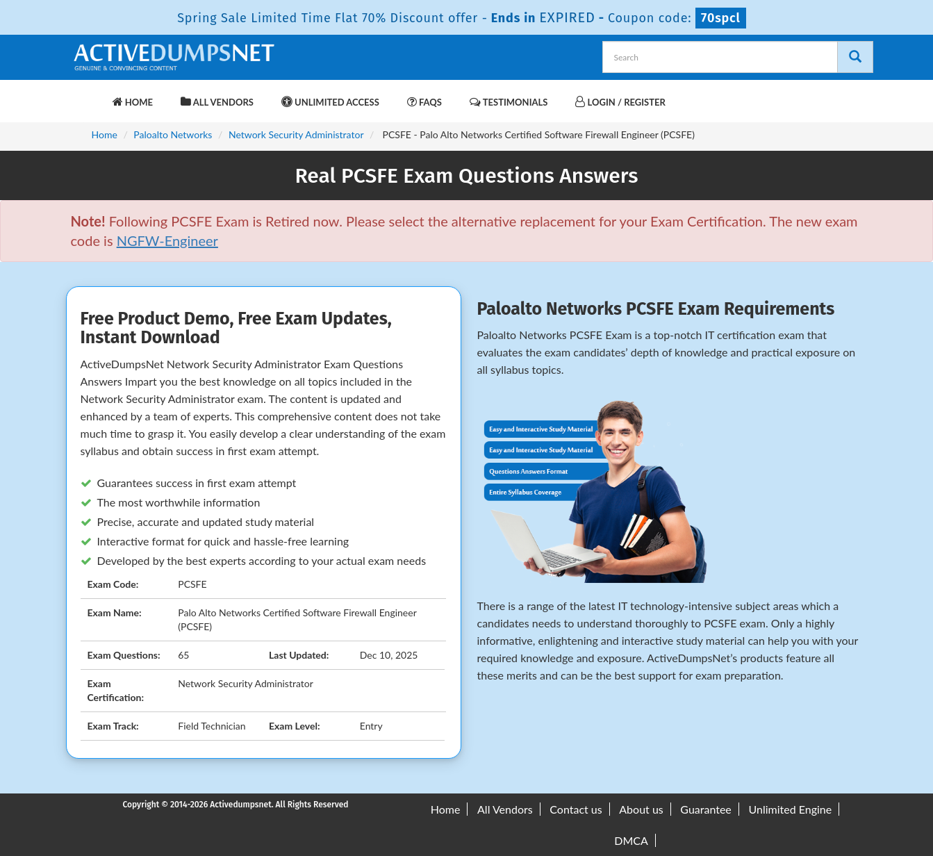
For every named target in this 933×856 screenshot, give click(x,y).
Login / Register (620, 102)
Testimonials (508, 102)
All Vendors (217, 102)
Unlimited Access (330, 102)
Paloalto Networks (172, 134)
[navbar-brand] (88, 95)
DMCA (631, 840)
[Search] (855, 57)
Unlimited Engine (790, 809)
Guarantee (705, 809)
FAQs (424, 102)
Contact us (576, 809)
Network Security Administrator (296, 134)
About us (641, 809)
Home (133, 102)
